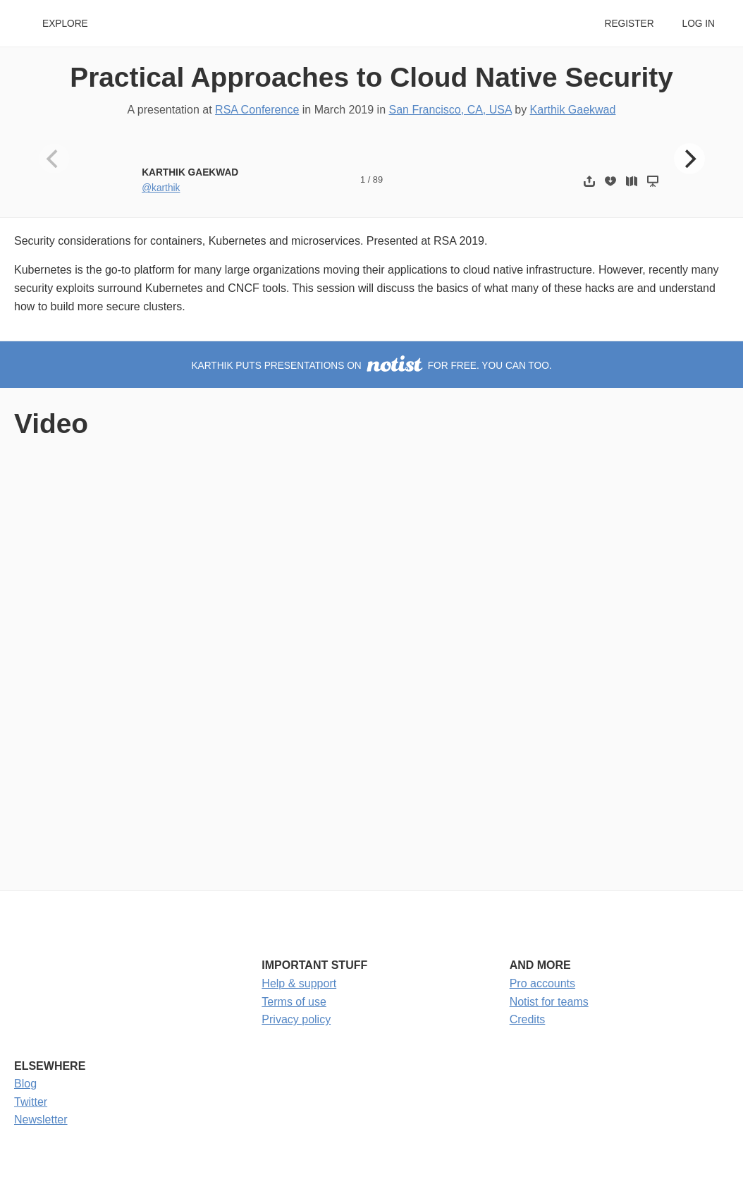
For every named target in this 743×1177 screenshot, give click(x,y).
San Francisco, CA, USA (449, 110)
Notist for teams (549, 1002)
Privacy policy (296, 1019)
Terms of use (294, 1002)
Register (628, 23)
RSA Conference (257, 110)
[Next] (689, 158)
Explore (65, 23)
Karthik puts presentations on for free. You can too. (371, 365)
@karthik (161, 188)
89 (378, 179)
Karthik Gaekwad (573, 110)
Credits (528, 1019)
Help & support (299, 983)
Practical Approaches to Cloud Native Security (371, 77)
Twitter (30, 1102)
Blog (25, 1084)
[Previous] (54, 158)
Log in (698, 23)
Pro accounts (542, 983)
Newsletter (41, 1120)
